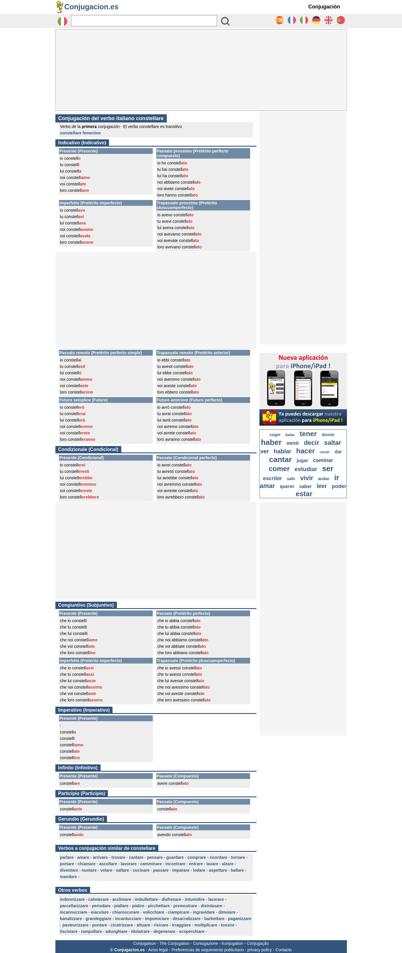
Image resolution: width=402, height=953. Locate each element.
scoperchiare (191, 931)
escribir (272, 478)
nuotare (89, 870)
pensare (155, 857)
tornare (238, 857)
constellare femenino (80, 133)
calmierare (98, 899)
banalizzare (71, 918)
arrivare (100, 857)
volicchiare (153, 912)
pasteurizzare (75, 925)
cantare (136, 857)
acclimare (121, 899)
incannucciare (73, 912)
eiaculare (100, 912)
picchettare (159, 905)
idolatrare (140, 931)
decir (311, 442)
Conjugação (258, 943)
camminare (151, 863)
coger (275, 434)
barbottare (214, 918)
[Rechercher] (144, 20)
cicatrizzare (122, 925)
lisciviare (69, 931)
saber (305, 486)
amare (83, 857)
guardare (175, 857)
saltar (332, 442)
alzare (228, 863)
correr (325, 452)
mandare (68, 876)
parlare (67, 857)
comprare (196, 857)
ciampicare (178, 912)
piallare (121, 905)
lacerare (216, 899)
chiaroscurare (125, 912)
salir (291, 478)
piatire (138, 905)
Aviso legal (158, 949)
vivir (306, 478)
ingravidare (204, 912)
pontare (99, 925)
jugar (302, 460)
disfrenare (171, 899)
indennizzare (72, 899)
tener (308, 434)
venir (293, 443)
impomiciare (157, 918)
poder (339, 486)
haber (271, 442)
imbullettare (146, 899)
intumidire (195, 899)
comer (279, 469)
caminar (323, 460)
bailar (290, 435)
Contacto (283, 949)
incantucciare (128, 918)
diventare (69, 870)
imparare (180, 870)
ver (264, 451)
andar (323, 478)
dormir (328, 434)
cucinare (141, 870)
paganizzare (239, 918)
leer (322, 486)
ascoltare (108, 863)
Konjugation (232, 943)
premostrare (185, 905)
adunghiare (116, 931)
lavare (212, 863)
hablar (282, 451)
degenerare (164, 931)
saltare (122, 870)
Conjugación (324, 7)
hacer (305, 451)
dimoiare (227, 912)
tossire (227, 925)
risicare (161, 925)
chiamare (86, 863)
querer (287, 486)
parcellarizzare (74, 905)
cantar (280, 459)
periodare (101, 905)
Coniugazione (205, 943)
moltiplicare (205, 925)
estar (304, 494)
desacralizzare (187, 918)
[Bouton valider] (225, 21)
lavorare (128, 863)
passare (160, 870)
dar (338, 451)
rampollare (91, 931)
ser (327, 468)
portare (67, 863)
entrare (196, 863)
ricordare (218, 857)
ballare (237, 870)
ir (336, 477)
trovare (118, 857)
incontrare (175, 863)
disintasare (211, 905)
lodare (199, 870)
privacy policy (259, 949)
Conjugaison (144, 943)
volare (106, 870)
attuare (143, 925)
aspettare (218, 870)
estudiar (305, 469)
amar (267, 485)
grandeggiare (98, 918)
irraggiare (181, 925)
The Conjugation (174, 943)
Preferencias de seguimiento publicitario (207, 949)
